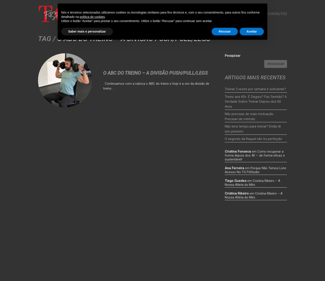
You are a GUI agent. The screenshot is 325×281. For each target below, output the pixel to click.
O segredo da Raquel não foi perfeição (253, 139)
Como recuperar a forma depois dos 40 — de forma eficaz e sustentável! (255, 155)
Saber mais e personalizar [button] (87, 31)
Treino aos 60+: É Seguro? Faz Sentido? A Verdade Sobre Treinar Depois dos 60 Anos (256, 102)
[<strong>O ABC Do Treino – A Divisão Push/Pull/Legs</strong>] (65, 80)
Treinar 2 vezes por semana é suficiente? (255, 89)
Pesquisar (232, 56)
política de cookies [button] (92, 17)
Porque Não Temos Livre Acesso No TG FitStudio (255, 170)
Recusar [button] (225, 31)
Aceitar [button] (252, 31)
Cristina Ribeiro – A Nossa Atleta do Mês (252, 183)
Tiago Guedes (235, 181)
